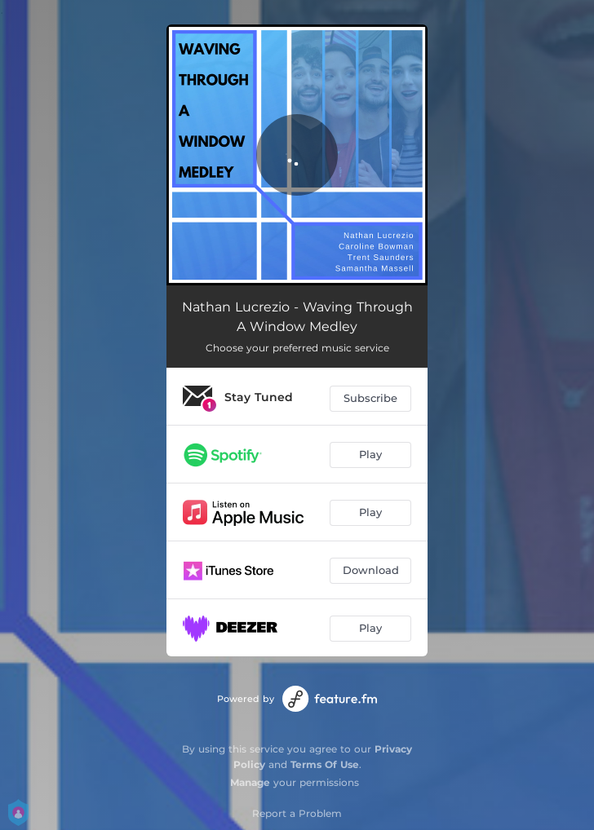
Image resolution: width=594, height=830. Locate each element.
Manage (250, 782)
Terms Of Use (324, 764)
